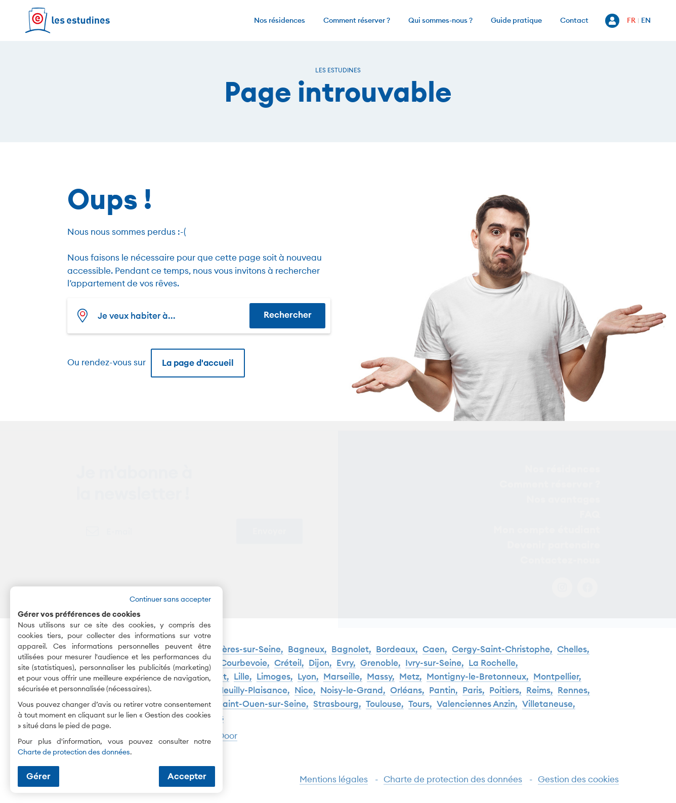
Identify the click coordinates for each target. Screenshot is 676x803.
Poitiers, (505, 695)
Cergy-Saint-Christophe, (502, 654)
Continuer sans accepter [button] (170, 599)
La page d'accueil (198, 362)
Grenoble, (380, 668)
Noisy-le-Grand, (353, 695)
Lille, (243, 682)
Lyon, (308, 682)
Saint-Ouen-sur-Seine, (263, 709)
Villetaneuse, (548, 709)
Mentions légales (334, 784)
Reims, (539, 695)
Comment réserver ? (356, 20)
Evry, (346, 668)
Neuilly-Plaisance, (253, 695)
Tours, (420, 709)
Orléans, (407, 695)
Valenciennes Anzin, (477, 709)
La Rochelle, (493, 668)
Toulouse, (385, 709)
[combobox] (160, 315)
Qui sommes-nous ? (440, 20)
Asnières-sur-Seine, (244, 654)
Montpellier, (557, 682)
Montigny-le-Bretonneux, (478, 682)
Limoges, (275, 682)
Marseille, (342, 682)
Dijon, (320, 668)
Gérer (38, 776)
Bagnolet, (351, 654)
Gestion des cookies (578, 784)
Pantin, (443, 695)
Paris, (473, 695)
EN (646, 20)
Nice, (305, 695)
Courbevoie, (245, 668)
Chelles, (573, 654)
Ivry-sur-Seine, (434, 668)
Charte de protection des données (453, 784)
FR (631, 20)
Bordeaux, (397, 654)
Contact (574, 20)
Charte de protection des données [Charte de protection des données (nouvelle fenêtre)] (74, 751)
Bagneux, (307, 654)
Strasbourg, (337, 709)
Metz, (410, 682)
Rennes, (574, 695)
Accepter (186, 776)
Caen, (435, 654)
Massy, (381, 682)
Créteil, (289, 668)
